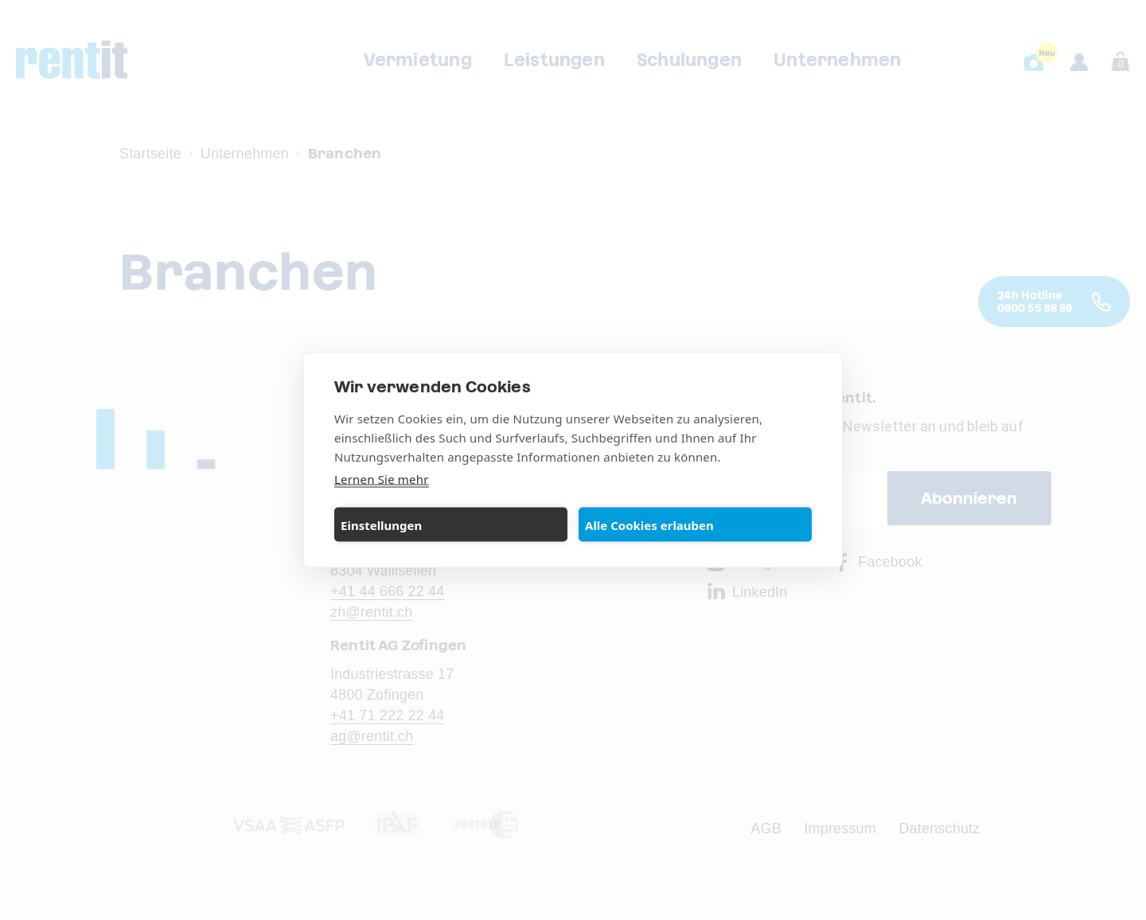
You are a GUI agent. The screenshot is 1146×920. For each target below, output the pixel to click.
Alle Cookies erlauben (649, 524)
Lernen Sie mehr (381, 479)
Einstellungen (381, 524)
